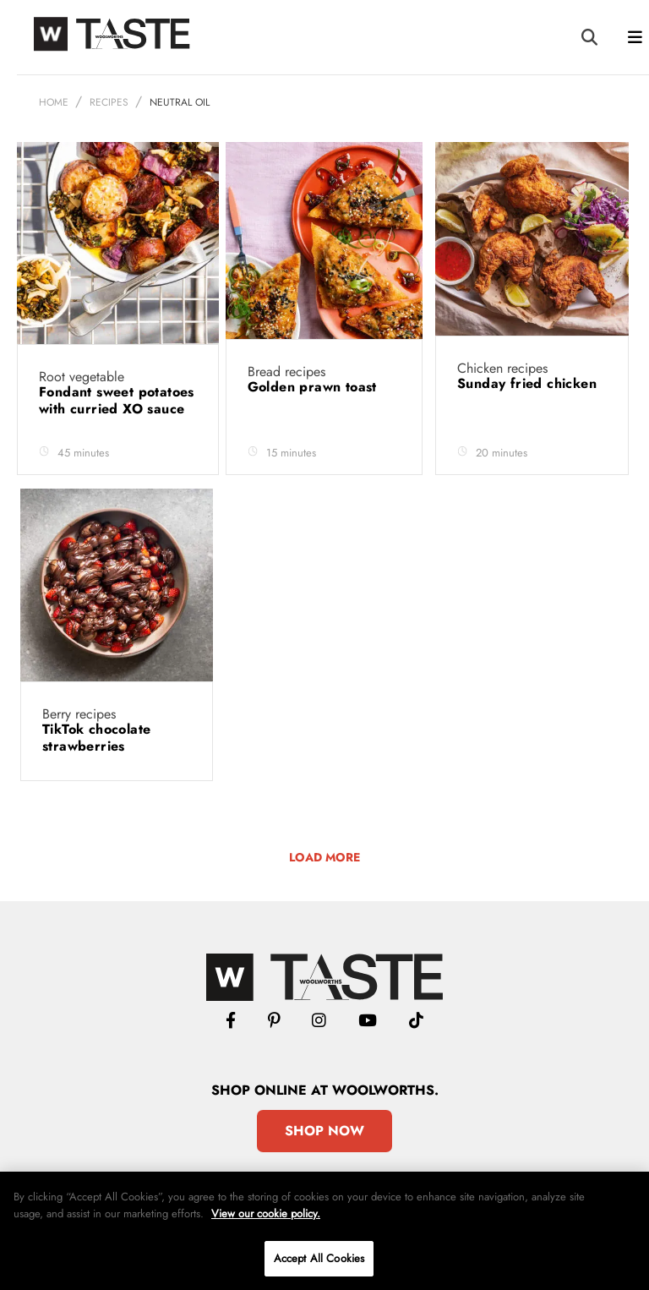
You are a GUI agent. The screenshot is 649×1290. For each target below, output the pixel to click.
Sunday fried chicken (529, 383)
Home (53, 102)
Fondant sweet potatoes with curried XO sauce (116, 400)
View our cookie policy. (265, 1213)
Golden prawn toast (315, 386)
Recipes (109, 102)
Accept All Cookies (319, 1258)
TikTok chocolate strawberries (96, 737)
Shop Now (324, 1130)
